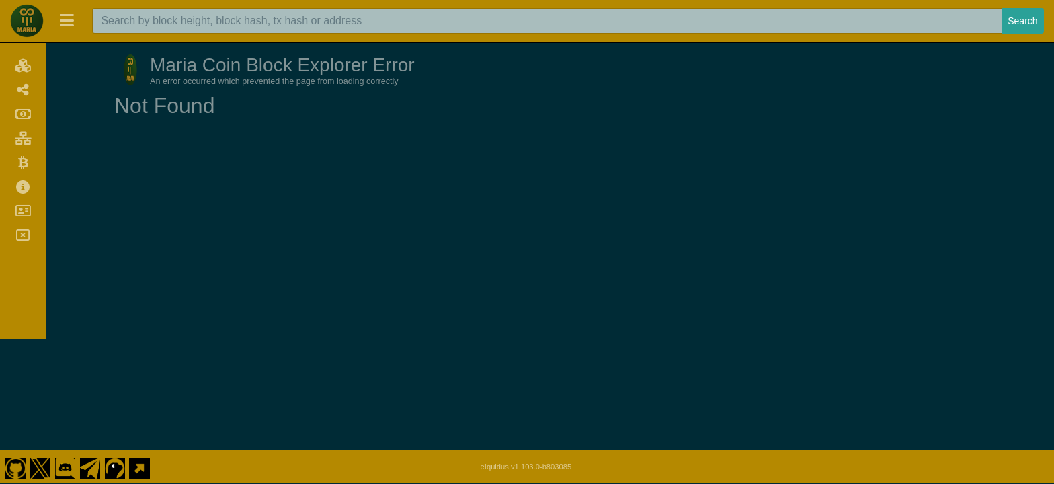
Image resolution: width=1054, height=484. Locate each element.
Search (1022, 20)
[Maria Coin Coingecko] (115, 352)
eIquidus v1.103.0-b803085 (526, 352)
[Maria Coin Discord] (65, 352)
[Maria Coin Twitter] (40, 352)
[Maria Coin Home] (27, 21)
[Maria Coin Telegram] (90, 352)
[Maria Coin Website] (139, 352)
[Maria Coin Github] (15, 352)
